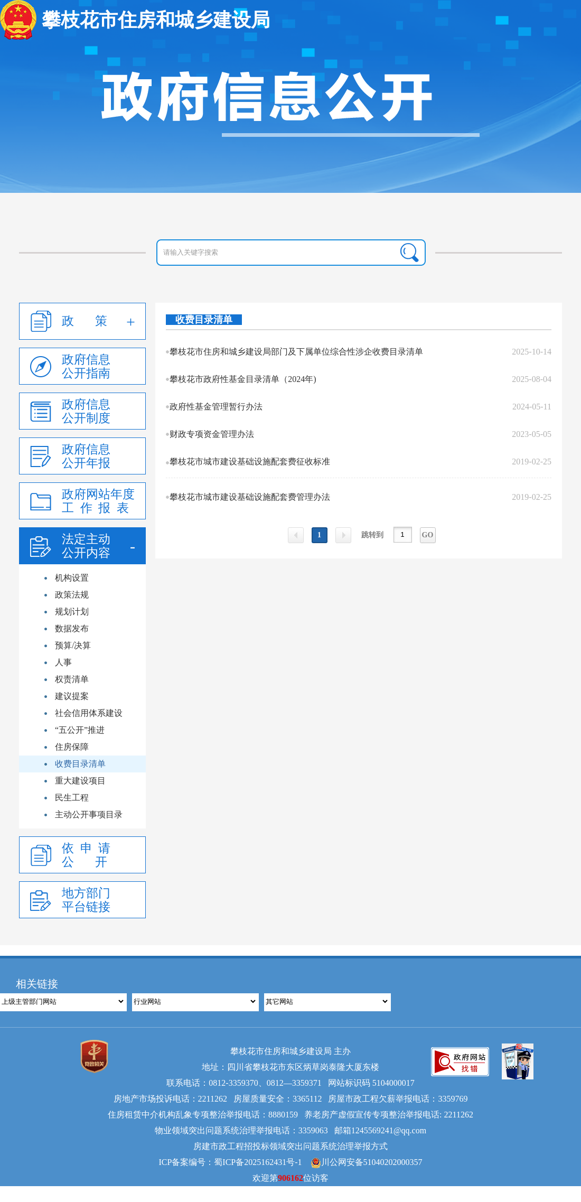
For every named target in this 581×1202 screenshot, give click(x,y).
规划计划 (72, 611)
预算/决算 (73, 645)
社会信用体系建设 (89, 713)
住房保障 (72, 746)
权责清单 (72, 679)
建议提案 (72, 696)
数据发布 (72, 628)
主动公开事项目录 (89, 814)
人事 (63, 662)
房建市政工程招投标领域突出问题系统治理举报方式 (290, 1146)
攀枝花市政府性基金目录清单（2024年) (243, 379)
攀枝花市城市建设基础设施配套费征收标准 (250, 461)
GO (428, 535)
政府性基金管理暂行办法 (216, 406)
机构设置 (72, 577)
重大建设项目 (80, 780)
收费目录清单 (80, 763)
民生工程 (72, 797)
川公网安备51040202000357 (367, 1162)
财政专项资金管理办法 (212, 434)
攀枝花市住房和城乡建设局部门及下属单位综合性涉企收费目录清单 (296, 351)
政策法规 (72, 594)
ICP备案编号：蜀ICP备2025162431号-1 (230, 1162)
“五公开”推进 (80, 729)
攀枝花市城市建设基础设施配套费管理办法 (250, 496)
